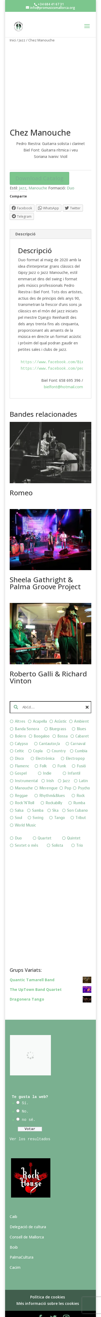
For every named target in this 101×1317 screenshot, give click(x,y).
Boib (14, 1233)
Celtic (19, 737)
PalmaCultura (21, 1243)
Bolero (20, 722)
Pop (67, 774)
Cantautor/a (49, 730)
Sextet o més (26, 831)
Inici (13, 40)
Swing (38, 804)
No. (25, 1098)
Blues (81, 715)
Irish (50, 767)
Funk (61, 752)
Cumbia (81, 737)
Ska (55, 796)
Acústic (60, 708)
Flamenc (22, 752)
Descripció (25, 220)
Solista (57, 831)
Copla (38, 737)
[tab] (50, 220)
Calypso (21, 730)
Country (59, 737)
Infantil (74, 759)
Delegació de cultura (28, 1213)
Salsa (19, 796)
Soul (18, 804)
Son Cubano (77, 796)
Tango (59, 804)
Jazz (22, 40)
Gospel (21, 759)
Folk (43, 752)
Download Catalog (39, 164)
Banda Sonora (27, 715)
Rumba (79, 789)
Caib (13, 1203)
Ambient (81, 708)
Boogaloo (42, 722)
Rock (80, 782)
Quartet (44, 824)
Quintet (74, 824)
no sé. (28, 1106)
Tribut (80, 804)
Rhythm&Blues (52, 782)
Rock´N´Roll (24, 789)
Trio (79, 831)
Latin (83, 767)
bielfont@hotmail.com (63, 373)
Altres (20, 708)
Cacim (15, 1253)
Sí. (25, 1090)
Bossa (62, 722)
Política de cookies (47, 1283)
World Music (25, 811)
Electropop (75, 744)
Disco (19, 744)
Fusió (81, 752)
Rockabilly (54, 789)
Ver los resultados (30, 1125)
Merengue (48, 774)
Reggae (21, 782)
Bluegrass (57, 715)
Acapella (40, 708)
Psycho (84, 774)
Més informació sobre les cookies (47, 1290)
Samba (37, 796)
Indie (47, 759)
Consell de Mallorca (27, 1223)
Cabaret (82, 722)
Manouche (38, 174)
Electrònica (45, 744)
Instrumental (26, 767)
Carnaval (78, 730)
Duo (70, 174)
